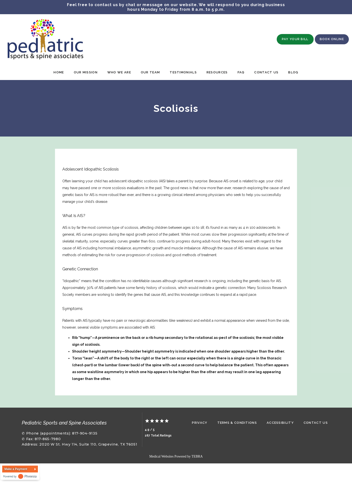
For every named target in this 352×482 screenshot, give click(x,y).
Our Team (150, 72)
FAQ (241, 72)
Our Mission (86, 72)
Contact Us (266, 72)
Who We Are (119, 72)
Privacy (199, 423)
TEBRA (197, 456)
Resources (217, 72)
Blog (293, 72)
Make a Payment (15, 469)
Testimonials (183, 72)
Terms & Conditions (237, 423)
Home (59, 72)
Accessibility (280, 423)
